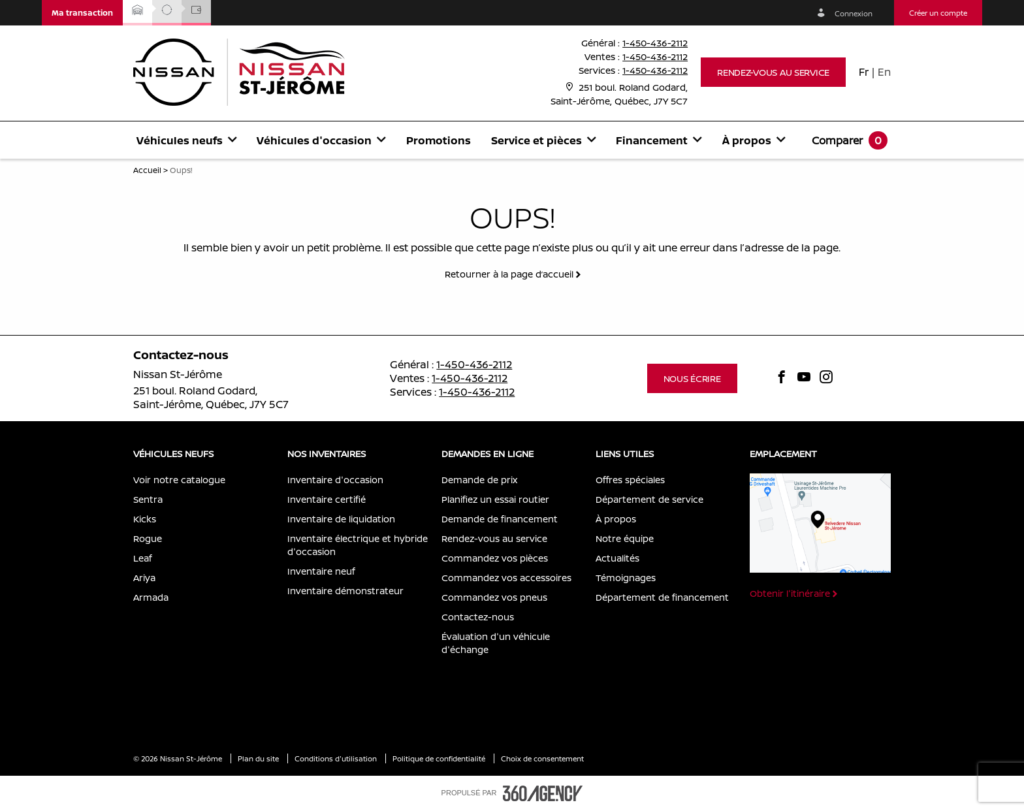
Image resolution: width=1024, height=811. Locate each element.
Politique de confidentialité (439, 758)
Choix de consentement (542, 758)
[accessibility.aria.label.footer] (543, 793)
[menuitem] (186, 140)
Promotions (438, 140)
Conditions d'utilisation (337, 758)
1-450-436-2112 (655, 43)
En (884, 71)
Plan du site (259, 758)
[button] (82, 12)
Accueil (147, 170)
